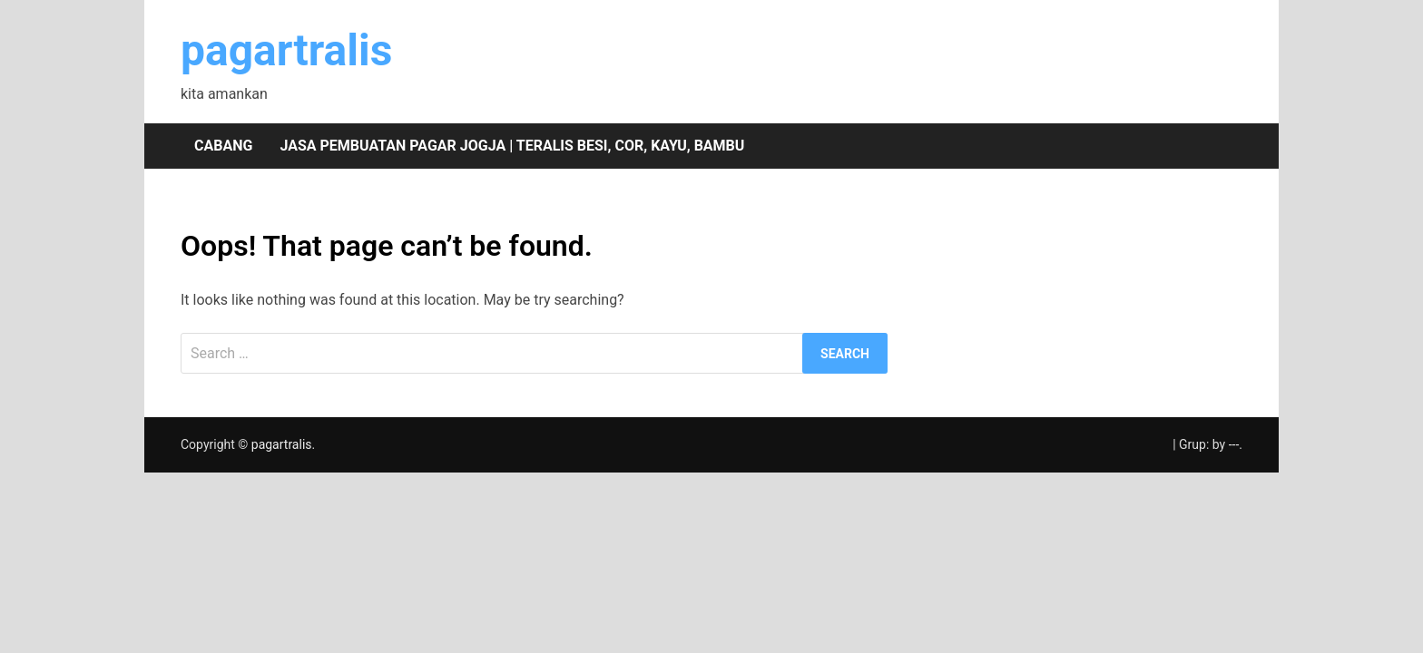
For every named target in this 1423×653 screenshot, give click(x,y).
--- (1234, 444)
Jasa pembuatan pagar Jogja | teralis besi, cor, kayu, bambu (512, 145)
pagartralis (286, 50)
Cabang (223, 145)
